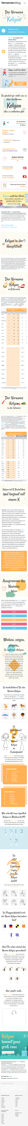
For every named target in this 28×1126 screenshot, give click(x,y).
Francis (24, 424)
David (3, 330)
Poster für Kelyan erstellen (8, 1052)
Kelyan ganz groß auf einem (17, 185)
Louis (3, 453)
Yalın (3, 348)
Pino (2, 475)
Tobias (3, 336)
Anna (2, 1103)
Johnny (20, 424)
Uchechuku (4, 382)
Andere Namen (17, 159)
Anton (15, 779)
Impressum (17, 1113)
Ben (16, 1105)
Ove (2, 1119)
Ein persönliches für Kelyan (14, 123)
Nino (3, 457)
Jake (18, 424)
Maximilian (13, 303)
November (14, 803)
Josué (3, 477)
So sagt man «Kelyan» (11, 132)
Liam (22, 420)
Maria (2, 1099)
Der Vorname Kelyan (14, 168)
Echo (13, 796)
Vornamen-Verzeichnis (7, 1083)
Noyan (4, 425)
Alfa (13, 802)
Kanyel (14, 616)
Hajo (2, 1121)
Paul (7, 303)
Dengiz (16, 305)
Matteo (2, 422)
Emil (14, 773)
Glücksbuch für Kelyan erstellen (14, 204)
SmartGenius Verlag (18, 1112)
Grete (2, 1113)
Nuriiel (5, 305)
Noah (3, 342)
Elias (19, 303)
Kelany (14, 624)
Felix (2, 327)
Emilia (2, 1102)
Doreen (2, 1120)
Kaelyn (14, 612)
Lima (13, 798)
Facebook (16, 1114)
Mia (2, 1104)
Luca (3, 445)
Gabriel (3, 447)
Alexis (2, 1118)
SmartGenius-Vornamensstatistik (7, 387)
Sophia (3, 1107)
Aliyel (8, 305)
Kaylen (14, 620)
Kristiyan (11, 305)
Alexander (17, 1097)
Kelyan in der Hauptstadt (12, 141)
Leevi (2, 1114)
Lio (2, 455)
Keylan (13, 606)
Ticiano (3, 352)
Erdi (2, 461)
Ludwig (15, 775)
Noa (2, 1122)
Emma (2, 1105)
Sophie (2, 1098)
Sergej (3, 463)
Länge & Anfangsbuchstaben (12, 150)
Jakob (9, 303)
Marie (2, 1097)
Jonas (3, 339)
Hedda (3, 1123)
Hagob (3, 378)
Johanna (3, 1106)
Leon (3, 333)
